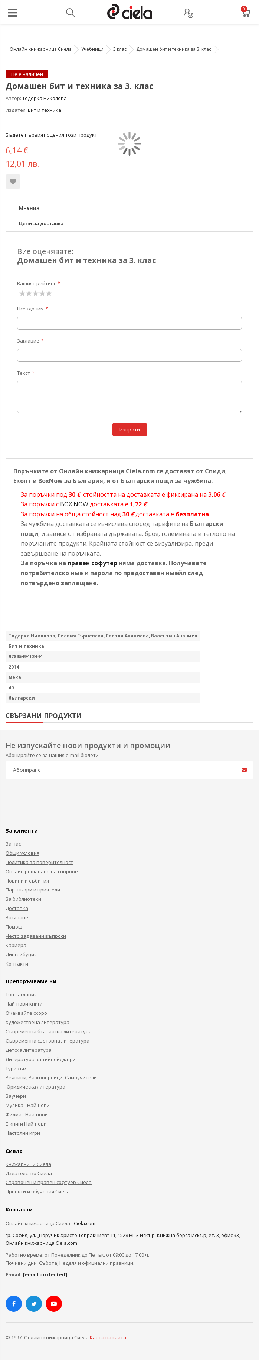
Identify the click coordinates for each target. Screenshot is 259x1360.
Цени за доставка (41, 223)
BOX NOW (74, 504)
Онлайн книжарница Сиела (41, 49)
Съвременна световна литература (47, 1040)
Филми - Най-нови (27, 1114)
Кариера (16, 945)
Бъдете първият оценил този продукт (51, 134)
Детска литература (29, 1050)
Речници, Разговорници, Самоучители (51, 1077)
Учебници (92, 49)
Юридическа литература (35, 1086)
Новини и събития (27, 880)
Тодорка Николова (44, 98)
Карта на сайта (108, 1337)
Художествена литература (37, 1022)
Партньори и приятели (33, 889)
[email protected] (45, 1274)
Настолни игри (23, 1133)
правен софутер (92, 563)
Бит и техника (44, 110)
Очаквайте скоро (26, 1013)
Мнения (29, 207)
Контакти (17, 963)
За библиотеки (23, 899)
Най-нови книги (24, 1003)
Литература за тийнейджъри (41, 1059)
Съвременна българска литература (49, 1031)
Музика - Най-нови (28, 1105)
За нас (13, 843)
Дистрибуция (21, 954)
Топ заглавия (21, 994)
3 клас (120, 49)
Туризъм (16, 1068)
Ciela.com (84, 1223)
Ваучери (16, 1096)
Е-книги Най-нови (26, 1123)
